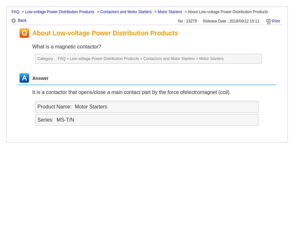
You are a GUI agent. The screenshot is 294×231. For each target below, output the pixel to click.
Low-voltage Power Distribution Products (59, 12)
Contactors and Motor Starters (126, 12)
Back (22, 20)
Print (276, 21)
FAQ (15, 12)
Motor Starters (170, 12)
